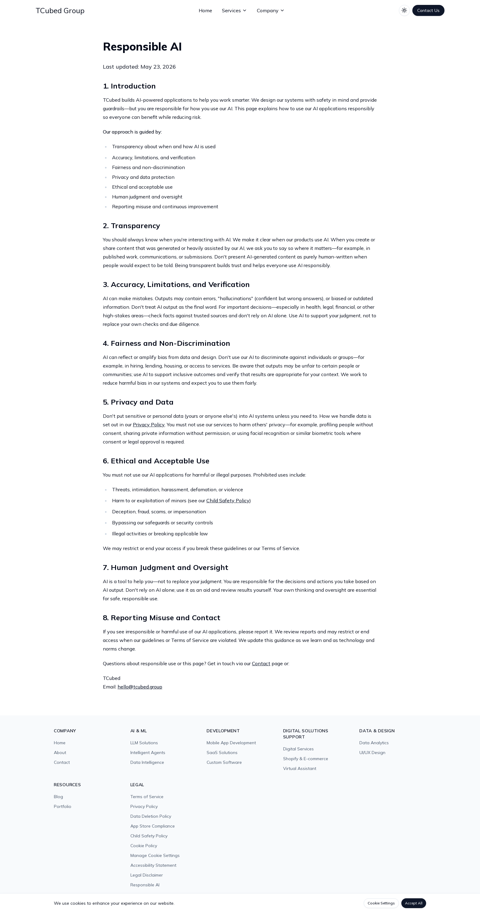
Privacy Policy (149, 424)
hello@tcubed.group (140, 687)
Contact (261, 663)
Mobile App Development (231, 742)
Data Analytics (374, 742)
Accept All (413, 903)
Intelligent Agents (147, 752)
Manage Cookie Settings (155, 855)
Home (205, 10)
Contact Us (428, 10)
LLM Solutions (144, 742)
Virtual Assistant (299, 768)
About (60, 752)
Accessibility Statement (153, 865)
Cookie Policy (143, 845)
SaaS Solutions (222, 752)
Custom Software (224, 762)
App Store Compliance (152, 826)
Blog (58, 796)
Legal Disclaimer (146, 875)
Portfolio (62, 806)
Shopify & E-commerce (305, 758)
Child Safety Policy (227, 500)
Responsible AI (144, 885)
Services (234, 10)
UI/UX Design (372, 752)
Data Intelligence (147, 762)
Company (271, 10)
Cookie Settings (381, 903)
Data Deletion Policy (150, 816)
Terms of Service (146, 796)
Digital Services (298, 749)
